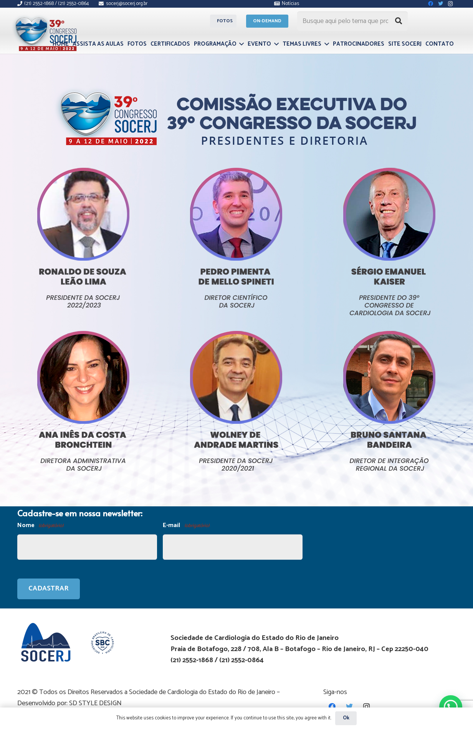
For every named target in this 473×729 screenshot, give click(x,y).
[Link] (47, 32)
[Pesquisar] (398, 21)
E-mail (186, 525)
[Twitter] (349, 706)
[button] (450, 706)
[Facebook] (332, 706)
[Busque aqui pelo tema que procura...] (352, 21)
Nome (40, 525)
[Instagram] (366, 706)
